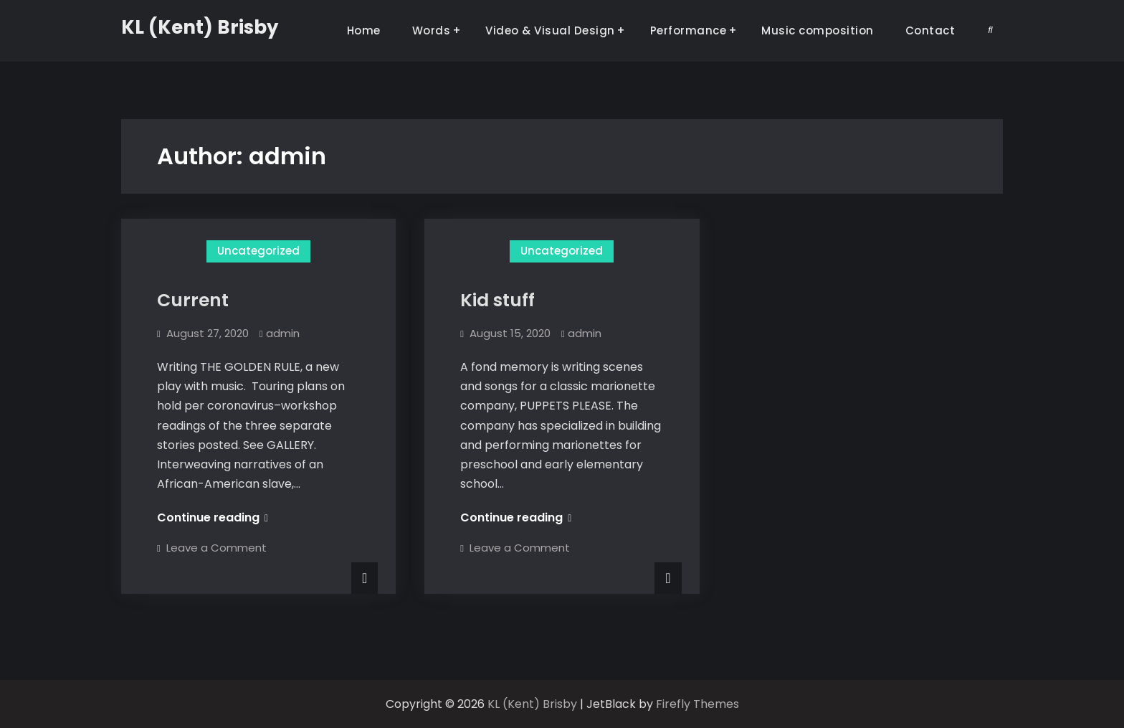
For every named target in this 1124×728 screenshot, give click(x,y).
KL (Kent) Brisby (199, 27)
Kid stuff (497, 300)
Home (364, 30)
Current (193, 300)
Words (431, 30)
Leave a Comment (216, 547)
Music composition (817, 30)
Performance (688, 30)
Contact (930, 30)
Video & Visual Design (550, 30)
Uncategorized (258, 250)
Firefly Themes (697, 704)
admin (283, 333)
